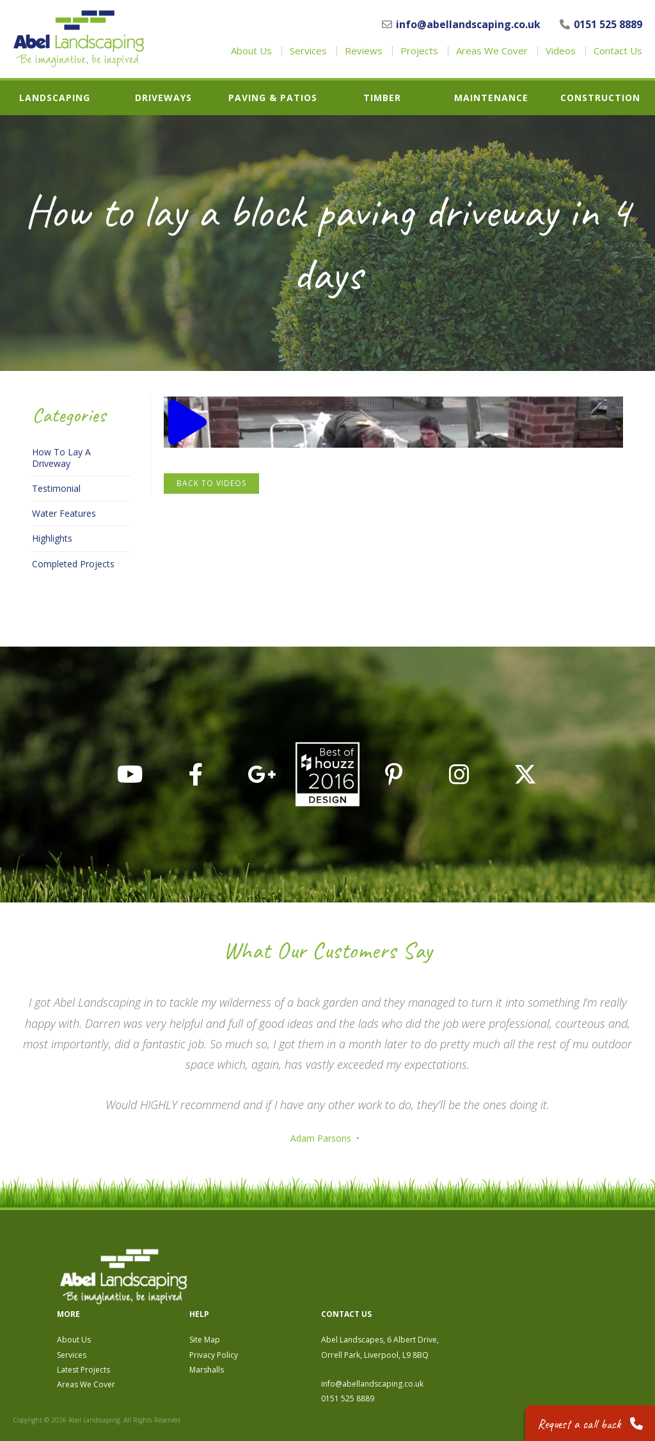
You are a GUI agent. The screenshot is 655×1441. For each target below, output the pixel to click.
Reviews (364, 51)
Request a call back (588, 1421)
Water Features (64, 513)
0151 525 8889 (601, 24)
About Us (251, 51)
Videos (561, 51)
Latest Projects (272, 1303)
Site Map (393, 1274)
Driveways (163, 97)
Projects (419, 51)
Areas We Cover (492, 51)
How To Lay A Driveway (61, 457)
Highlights (52, 538)
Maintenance (491, 97)
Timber (382, 97)
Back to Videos (211, 483)
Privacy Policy (402, 1289)
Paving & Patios (272, 97)
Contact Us (618, 51)
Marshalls (395, 1303)
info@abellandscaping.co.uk (461, 24)
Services (308, 51)
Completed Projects (73, 564)
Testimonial (56, 488)
